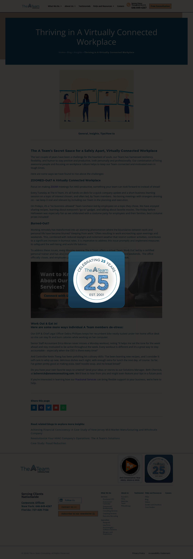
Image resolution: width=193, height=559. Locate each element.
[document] (96, 279)
